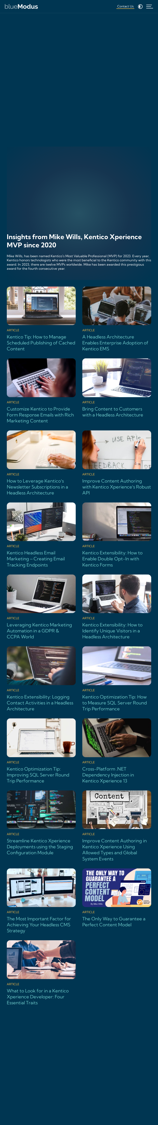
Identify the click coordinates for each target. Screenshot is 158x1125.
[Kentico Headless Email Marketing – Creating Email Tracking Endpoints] (41, 535)
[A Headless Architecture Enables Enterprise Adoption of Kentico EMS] (116, 319)
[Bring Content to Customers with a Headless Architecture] (116, 388)
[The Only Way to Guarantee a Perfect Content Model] (116, 898)
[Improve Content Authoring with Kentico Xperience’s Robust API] (116, 463)
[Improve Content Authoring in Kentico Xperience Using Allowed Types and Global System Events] (116, 826)
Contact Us (125, 6)
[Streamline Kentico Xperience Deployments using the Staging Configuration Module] (41, 823)
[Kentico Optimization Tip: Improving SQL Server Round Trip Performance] (41, 751)
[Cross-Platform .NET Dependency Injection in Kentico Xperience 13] (116, 751)
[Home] (21, 6)
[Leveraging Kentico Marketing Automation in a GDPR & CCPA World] (41, 607)
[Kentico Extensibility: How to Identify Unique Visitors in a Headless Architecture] (116, 607)
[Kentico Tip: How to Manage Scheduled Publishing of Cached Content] (41, 319)
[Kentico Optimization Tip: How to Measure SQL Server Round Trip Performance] (116, 679)
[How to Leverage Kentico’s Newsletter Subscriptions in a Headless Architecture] (41, 463)
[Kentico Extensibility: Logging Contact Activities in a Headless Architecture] (41, 679)
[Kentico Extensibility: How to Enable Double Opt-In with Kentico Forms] (116, 535)
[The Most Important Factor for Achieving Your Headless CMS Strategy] (41, 901)
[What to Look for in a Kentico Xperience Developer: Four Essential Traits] (41, 973)
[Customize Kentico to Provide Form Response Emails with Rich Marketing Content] (41, 391)
